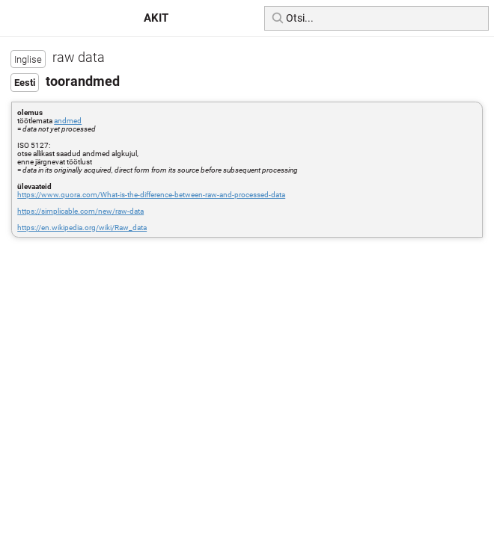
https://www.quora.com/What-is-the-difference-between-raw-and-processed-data (151, 195)
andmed (68, 121)
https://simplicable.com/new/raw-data (80, 211)
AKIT (156, 18)
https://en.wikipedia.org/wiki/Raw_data (82, 227)
